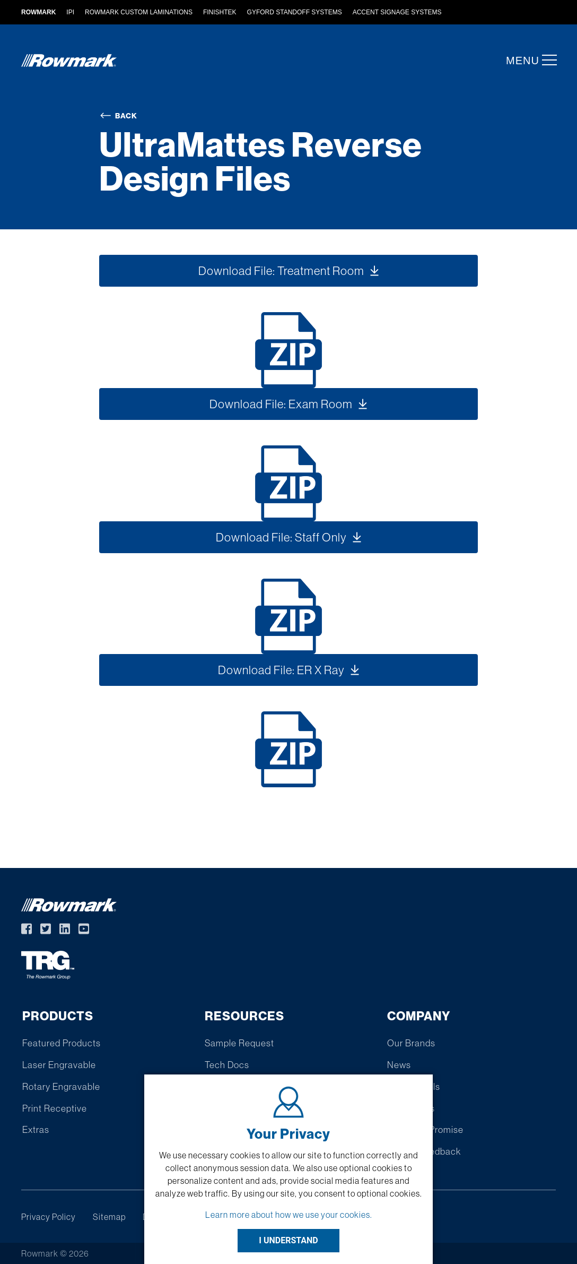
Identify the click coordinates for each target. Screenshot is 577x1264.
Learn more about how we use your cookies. (288, 1214)
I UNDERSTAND (288, 1240)
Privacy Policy (48, 1216)
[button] (546, 60)
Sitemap (109, 1216)
